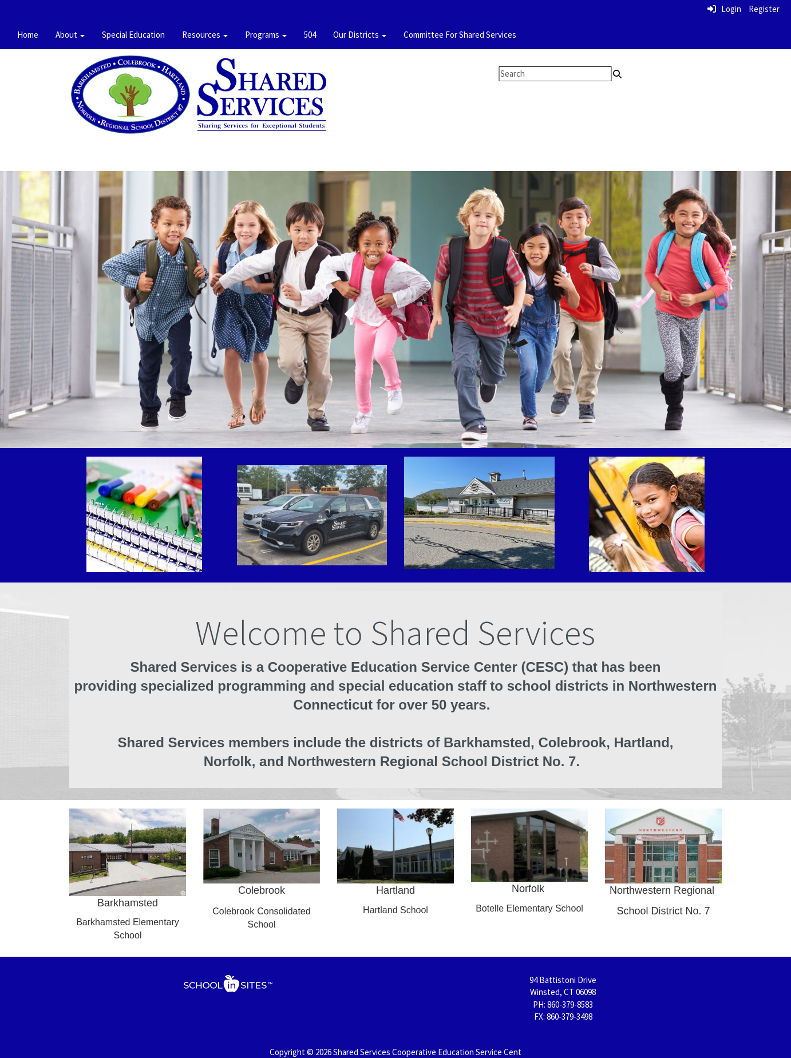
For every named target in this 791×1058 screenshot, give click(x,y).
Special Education (133, 34)
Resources (205, 34)
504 (310, 34)
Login (724, 8)
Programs (266, 34)
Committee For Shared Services (460, 34)
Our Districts (359, 34)
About (70, 34)
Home (27, 34)
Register (764, 8)
